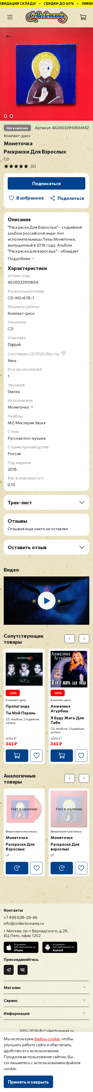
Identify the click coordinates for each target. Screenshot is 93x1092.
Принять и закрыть (28, 1082)
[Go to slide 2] (11, 116)
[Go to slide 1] (5, 116)
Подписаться (46, 183)
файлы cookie (47, 1038)
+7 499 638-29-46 (20, 917)
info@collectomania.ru (24, 923)
